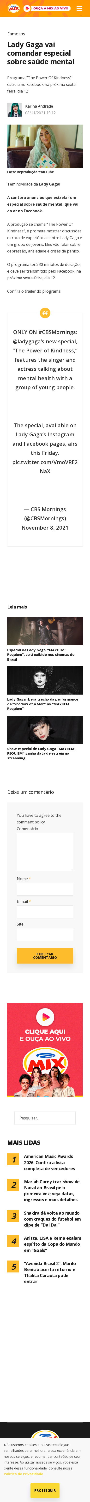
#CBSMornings (57, 331)
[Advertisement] (50, 582)
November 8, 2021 (45, 527)
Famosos (16, 34)
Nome (24, 878)
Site (20, 924)
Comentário (27, 828)
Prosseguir (45, 1490)
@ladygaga (27, 341)
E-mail (24, 901)
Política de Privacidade (23, 1474)
